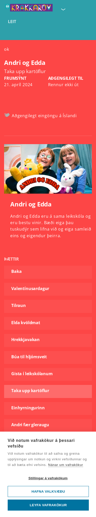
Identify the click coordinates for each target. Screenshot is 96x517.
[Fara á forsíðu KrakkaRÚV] (29, 8)
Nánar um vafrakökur (65, 465)
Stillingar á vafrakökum (48, 478)
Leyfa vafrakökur (48, 505)
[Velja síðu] (63, 8)
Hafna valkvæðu (48, 491)
